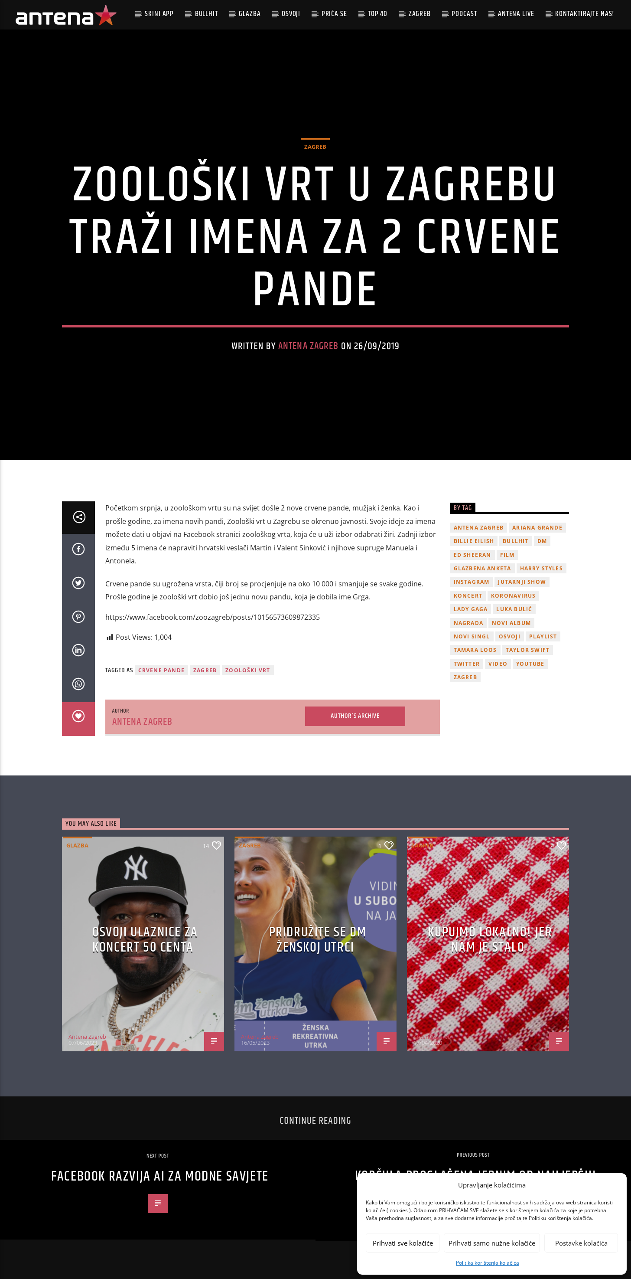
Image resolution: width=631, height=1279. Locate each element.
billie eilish (474, 541)
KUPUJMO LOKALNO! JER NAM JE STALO (490, 940)
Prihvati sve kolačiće (403, 1243)
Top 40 (377, 14)
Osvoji (291, 14)
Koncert (468, 595)
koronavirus (513, 595)
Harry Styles (541, 568)
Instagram (472, 582)
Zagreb (420, 14)
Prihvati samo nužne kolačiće (492, 1243)
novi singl (472, 636)
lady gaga (471, 609)
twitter (467, 663)
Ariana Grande (537, 527)
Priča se (334, 14)
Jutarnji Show (522, 582)
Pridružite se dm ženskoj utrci (318, 940)
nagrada (468, 623)
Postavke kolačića (581, 1243)
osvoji (509, 636)
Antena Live (516, 14)
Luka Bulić (514, 609)
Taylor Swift (528, 650)
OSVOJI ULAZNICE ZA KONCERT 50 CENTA (145, 940)
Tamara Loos (475, 650)
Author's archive (355, 715)
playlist (543, 636)
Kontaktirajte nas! (585, 14)
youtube (530, 663)
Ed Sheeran (472, 555)
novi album (511, 623)
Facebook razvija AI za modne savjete (160, 1176)
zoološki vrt (247, 670)
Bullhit (206, 14)
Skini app (159, 14)
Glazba (249, 14)
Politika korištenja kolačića (487, 1262)
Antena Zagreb (308, 346)
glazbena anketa (482, 568)
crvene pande (161, 670)
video (497, 663)
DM (542, 541)
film (507, 555)
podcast (464, 14)
